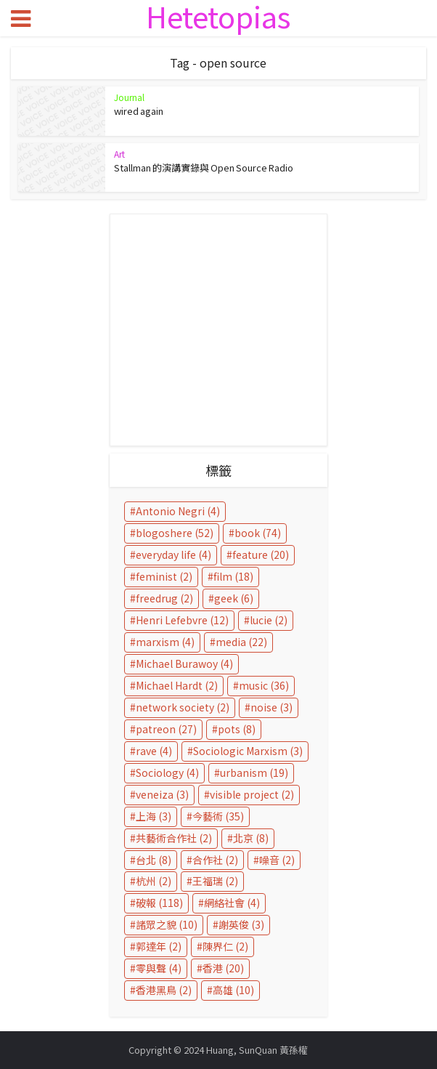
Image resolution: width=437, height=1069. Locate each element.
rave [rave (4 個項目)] (154, 750)
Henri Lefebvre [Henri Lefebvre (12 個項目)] (182, 620)
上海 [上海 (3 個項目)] (153, 816)
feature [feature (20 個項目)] (260, 554)
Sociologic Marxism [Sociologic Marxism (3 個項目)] (248, 750)
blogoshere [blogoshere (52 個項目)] (174, 532)
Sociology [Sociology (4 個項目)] (167, 772)
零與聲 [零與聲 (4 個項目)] (158, 968)
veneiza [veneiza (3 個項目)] (162, 794)
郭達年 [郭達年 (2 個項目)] (158, 946)
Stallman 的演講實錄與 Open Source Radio (203, 167)
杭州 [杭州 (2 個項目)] (153, 881)
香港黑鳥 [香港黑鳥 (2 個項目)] (164, 990)
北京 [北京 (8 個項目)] (251, 838)
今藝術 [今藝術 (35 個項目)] (218, 816)
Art (119, 154)
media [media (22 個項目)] (241, 641)
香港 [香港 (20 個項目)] (223, 968)
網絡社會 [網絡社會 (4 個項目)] (232, 902)
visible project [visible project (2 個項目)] (252, 794)
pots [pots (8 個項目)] (237, 729)
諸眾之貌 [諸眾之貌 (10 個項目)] (166, 924)
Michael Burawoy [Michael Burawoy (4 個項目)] (184, 663)
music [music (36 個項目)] (264, 685)
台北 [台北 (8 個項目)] (153, 859)
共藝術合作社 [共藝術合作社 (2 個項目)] (174, 838)
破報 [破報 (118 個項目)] (159, 902)
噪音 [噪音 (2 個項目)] (277, 859)
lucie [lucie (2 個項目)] (268, 620)
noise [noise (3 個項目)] (271, 707)
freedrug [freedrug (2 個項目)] (164, 598)
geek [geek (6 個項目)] (233, 598)
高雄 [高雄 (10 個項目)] (233, 990)
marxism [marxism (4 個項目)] (165, 641)
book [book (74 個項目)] (257, 532)
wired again (138, 111)
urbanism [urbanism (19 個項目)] (254, 772)
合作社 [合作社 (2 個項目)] (215, 859)
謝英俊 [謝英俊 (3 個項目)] (241, 924)
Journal (129, 97)
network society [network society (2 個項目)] (182, 707)
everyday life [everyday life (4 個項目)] (173, 554)
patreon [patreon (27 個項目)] (166, 729)
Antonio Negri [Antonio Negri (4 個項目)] (178, 511)
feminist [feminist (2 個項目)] (164, 576)
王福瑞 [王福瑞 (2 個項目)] (215, 881)
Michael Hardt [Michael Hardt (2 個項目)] (177, 685)
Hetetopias (218, 16)
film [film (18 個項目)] (233, 576)
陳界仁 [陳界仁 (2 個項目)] (225, 946)
